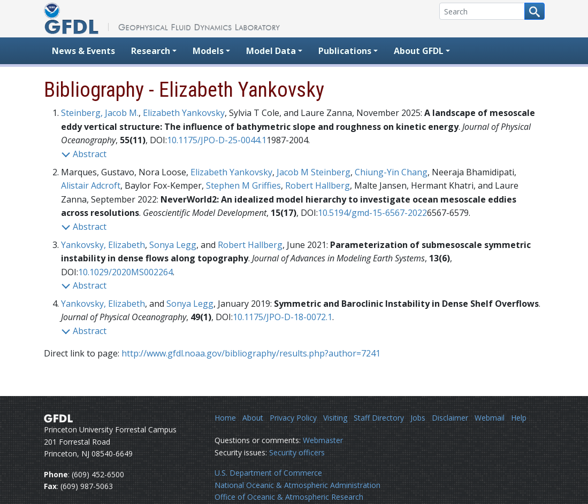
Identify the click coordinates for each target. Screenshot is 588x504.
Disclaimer (450, 418)
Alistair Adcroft (90, 185)
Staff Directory (379, 418)
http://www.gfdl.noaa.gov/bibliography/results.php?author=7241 (250, 353)
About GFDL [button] (419, 51)
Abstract (83, 154)
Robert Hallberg (317, 185)
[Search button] (534, 11)
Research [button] (150, 51)
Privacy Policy (293, 418)
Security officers (297, 452)
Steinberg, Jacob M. (100, 113)
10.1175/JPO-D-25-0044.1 (216, 140)
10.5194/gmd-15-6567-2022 (372, 213)
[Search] (482, 11)
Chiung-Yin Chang (391, 172)
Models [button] (208, 51)
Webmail (490, 418)
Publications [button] (344, 51)
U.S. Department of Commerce (268, 473)
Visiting (335, 418)
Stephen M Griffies (243, 185)
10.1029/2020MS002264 (125, 272)
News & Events (83, 51)
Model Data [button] (271, 51)
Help (518, 418)
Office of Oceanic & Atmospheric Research (289, 497)
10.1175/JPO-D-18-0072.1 (282, 317)
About (252, 418)
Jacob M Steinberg (313, 172)
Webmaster (323, 440)
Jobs (417, 418)
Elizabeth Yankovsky (184, 113)
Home (225, 418)
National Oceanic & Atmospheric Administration (297, 485)
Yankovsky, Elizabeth (103, 245)
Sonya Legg (172, 245)
